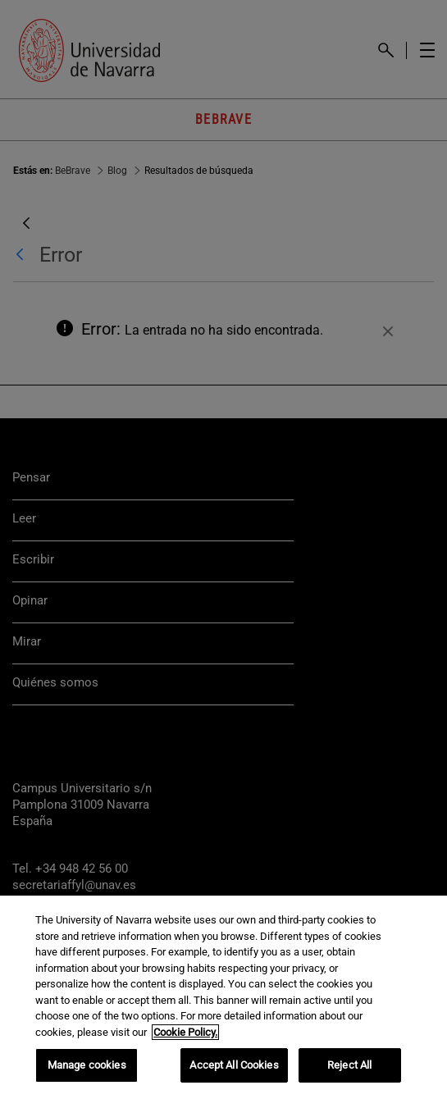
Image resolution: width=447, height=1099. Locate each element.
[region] (223, 997)
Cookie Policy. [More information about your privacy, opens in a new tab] (185, 1032)
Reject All (349, 1065)
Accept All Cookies (233, 1065)
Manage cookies (87, 1065)
